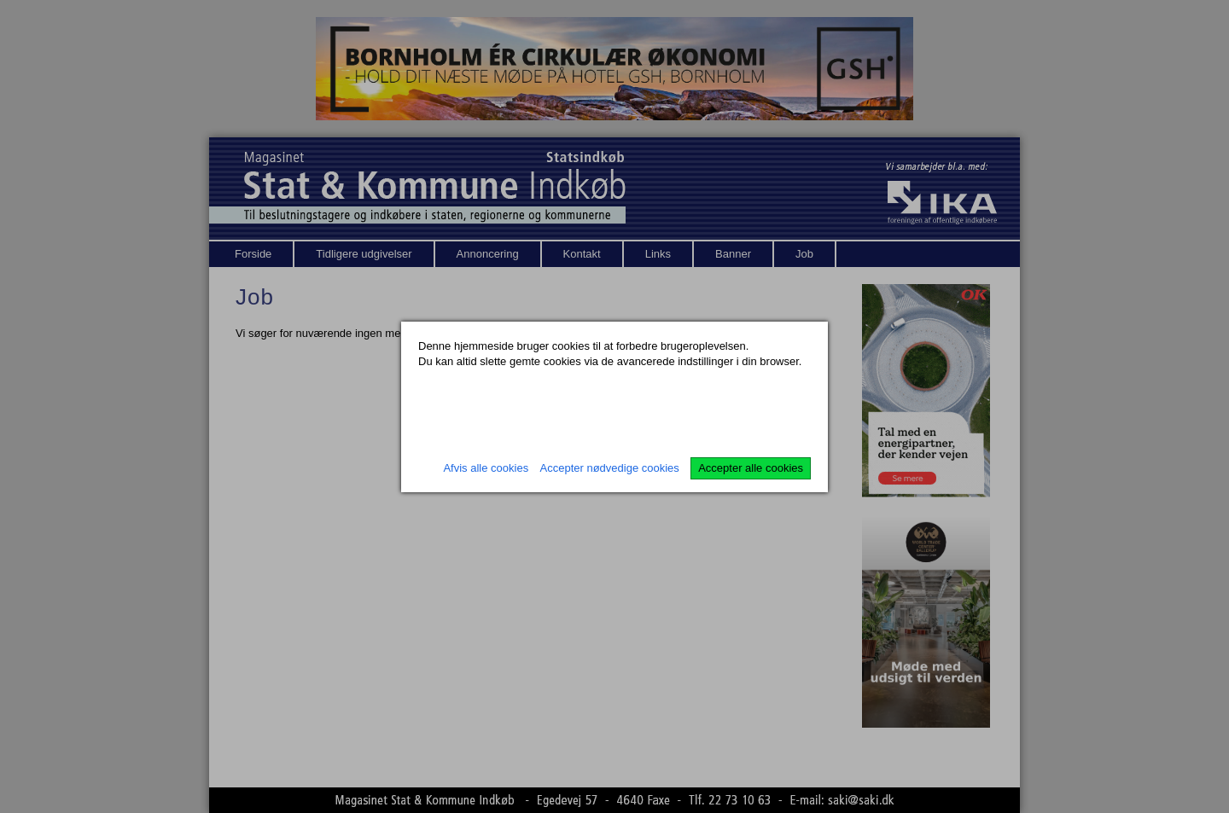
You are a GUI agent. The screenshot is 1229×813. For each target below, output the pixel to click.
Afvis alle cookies (485, 468)
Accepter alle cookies (750, 468)
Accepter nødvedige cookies (609, 468)
